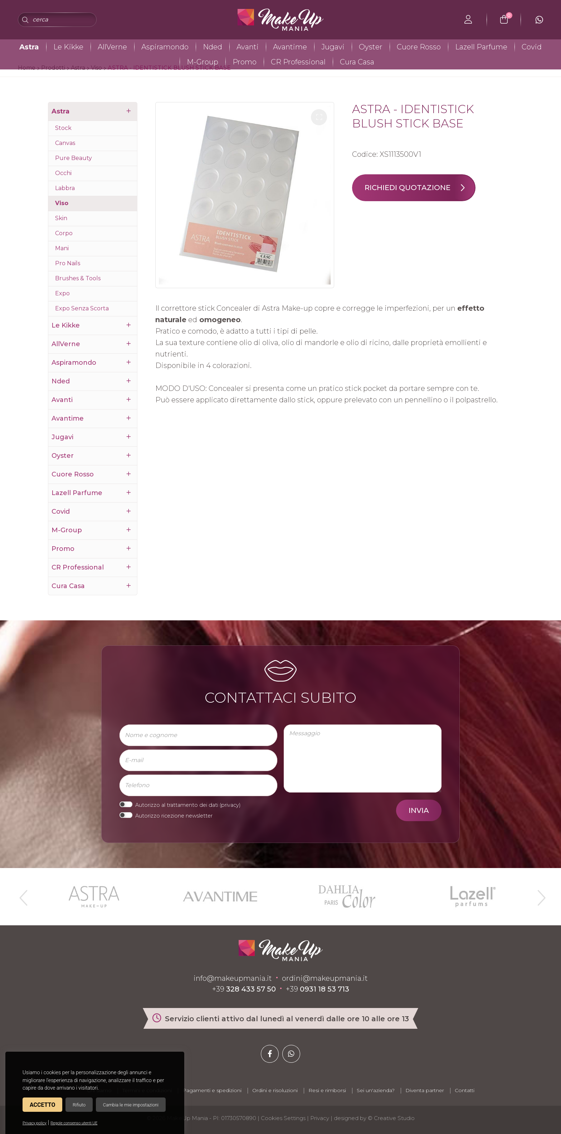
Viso (61, 203)
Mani (62, 248)
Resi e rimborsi (327, 1090)
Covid (532, 47)
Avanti (247, 47)
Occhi (63, 173)
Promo (245, 62)
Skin (61, 218)
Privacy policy (35, 1123)
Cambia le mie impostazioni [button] (130, 1105)
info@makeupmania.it (233, 978)
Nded (212, 47)
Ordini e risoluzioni (275, 1090)
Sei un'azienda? (376, 1090)
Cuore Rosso (419, 47)
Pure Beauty (73, 158)
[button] (319, 117)
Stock (63, 128)
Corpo (64, 233)
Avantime (290, 47)
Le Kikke (68, 47)
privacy (230, 805)
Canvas (65, 143)
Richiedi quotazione (420, 187)
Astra (29, 47)
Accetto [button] (42, 1104)
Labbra (65, 188)
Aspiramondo (165, 47)
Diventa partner (424, 1090)
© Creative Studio (391, 1118)
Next (538, 895)
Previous (22, 895)
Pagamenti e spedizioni (212, 1090)
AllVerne (112, 47)
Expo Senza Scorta (82, 308)
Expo (62, 293)
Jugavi (333, 47)
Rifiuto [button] (79, 1105)
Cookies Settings (283, 1118)
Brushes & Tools (78, 278)
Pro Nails (67, 263)
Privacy (319, 1118)
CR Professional (298, 62)
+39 (244, 989)
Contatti (464, 1090)
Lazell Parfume (481, 47)
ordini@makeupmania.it (325, 978)
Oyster (370, 47)
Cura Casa (357, 62)
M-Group (202, 62)
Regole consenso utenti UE (73, 1123)
